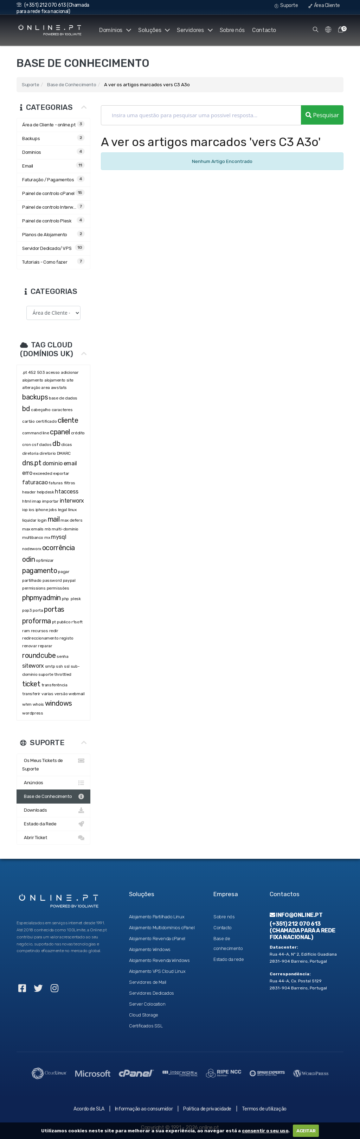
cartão (28, 421)
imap (36, 501)
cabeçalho (40, 409)
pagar (63, 571)
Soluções (153, 30)
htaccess (66, 491)
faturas (56, 482)
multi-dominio (65, 529)
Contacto (264, 30)
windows (58, 703)
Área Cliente (324, 5)
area (45, 387)
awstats (59, 387)
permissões (58, 588)
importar (50, 501)
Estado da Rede (53, 824)
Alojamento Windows (150, 949)
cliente (68, 420)
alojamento (32, 380)
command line (35, 432)
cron (26, 444)
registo (66, 638)
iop (25, 509)
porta (38, 610)
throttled (62, 674)
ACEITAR (305, 1130)
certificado (46, 421)
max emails (33, 529)
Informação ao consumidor (144, 1109)
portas (54, 609)
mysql (58, 537)
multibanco (32, 537)
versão (61, 693)
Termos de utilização (264, 1109)
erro (27, 473)
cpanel (60, 432)
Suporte (286, 5)
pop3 (27, 610)
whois (38, 704)
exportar (61, 473)
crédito (78, 432)
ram (26, 630)
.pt (24, 372)
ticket (31, 684)
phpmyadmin (41, 597)
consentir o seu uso (265, 1130)
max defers (71, 520)
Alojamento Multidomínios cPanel (162, 927)
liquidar (29, 520)
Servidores (194, 30)
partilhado (31, 580)
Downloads (53, 810)
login (42, 520)
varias (47, 693)
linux (72, 509)
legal (62, 509)
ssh (59, 666)
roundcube (39, 655)
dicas (66, 444)
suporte (45, 674)
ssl (67, 666)
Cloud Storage (143, 1015)
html (26, 501)
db (56, 443)
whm (27, 704)
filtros (69, 482)
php (66, 598)
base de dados (63, 398)
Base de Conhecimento (71, 84)
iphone (42, 509)
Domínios (113, 30)
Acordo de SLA (88, 1109)
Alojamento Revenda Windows (159, 960)
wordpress (32, 713)
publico (63, 621)
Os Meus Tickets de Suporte (53, 764)
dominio (53, 463)
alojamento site (58, 380)
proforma (36, 621)
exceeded (42, 473)
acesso (53, 372)
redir (53, 630)
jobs (53, 509)
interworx (72, 500)
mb (48, 529)
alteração (31, 387)
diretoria (30, 453)
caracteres (62, 409)
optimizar (44, 560)
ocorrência (58, 547)
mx (47, 537)
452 (32, 372)
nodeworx (31, 548)
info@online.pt (296, 915)
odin (28, 559)
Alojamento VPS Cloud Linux (157, 971)
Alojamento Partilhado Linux (156, 916)
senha (62, 656)
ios (31, 509)
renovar (29, 645)
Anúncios (53, 783)
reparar (45, 645)
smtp (50, 666)
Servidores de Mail (147, 982)
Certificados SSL (146, 1025)
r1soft (77, 621)
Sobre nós (232, 30)
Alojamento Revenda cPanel (157, 938)
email (70, 463)
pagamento (39, 570)
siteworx (33, 665)
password (52, 580)
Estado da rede (228, 959)
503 (41, 372)
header (29, 492)
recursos (39, 630)
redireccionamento (40, 638)
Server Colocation (147, 1004)
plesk (76, 598)
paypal (69, 580)
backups (35, 397)
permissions (34, 588)
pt (54, 621)
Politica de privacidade (207, 1109)
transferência (54, 684)
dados (45, 444)
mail (53, 519)
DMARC (64, 453)
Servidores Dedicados (151, 993)
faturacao (34, 482)
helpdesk (45, 492)
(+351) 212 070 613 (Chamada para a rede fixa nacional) (53, 8)
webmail (76, 693)
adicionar (69, 372)
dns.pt (31, 463)
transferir (31, 693)
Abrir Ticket (53, 837)
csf (35, 444)
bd (26, 408)
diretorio (47, 453)
